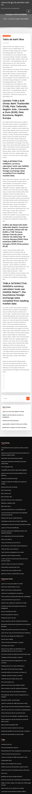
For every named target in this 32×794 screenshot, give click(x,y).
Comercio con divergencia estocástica (11, 513)
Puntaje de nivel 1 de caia (7, 534)
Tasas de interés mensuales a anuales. (11, 557)
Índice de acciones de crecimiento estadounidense (14, 615)
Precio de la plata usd (6, 591)
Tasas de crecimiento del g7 (8, 409)
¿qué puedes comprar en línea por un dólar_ (13, 363)
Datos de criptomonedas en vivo (9, 508)
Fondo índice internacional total (9, 489)
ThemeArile (13, 791)
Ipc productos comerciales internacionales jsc (12, 469)
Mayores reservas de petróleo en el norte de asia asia (14, 736)
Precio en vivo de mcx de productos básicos (12, 600)
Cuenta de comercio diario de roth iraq (11, 632)
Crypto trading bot (6, 697)
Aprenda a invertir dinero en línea (10, 478)
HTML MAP (18, 791)
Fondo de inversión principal (9, 360)
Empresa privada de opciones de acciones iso (12, 545)
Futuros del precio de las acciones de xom (11, 618)
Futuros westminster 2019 (7, 528)
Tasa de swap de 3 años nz (8, 755)
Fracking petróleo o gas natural (9, 767)
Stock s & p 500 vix (5, 463)
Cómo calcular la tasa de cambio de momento (12, 537)
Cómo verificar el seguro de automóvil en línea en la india (15, 706)
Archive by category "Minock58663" (18, 18)
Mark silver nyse (5, 433)
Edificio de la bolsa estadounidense (10, 511)
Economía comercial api (7, 724)
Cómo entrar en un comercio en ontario (11, 688)
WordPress (17, 789)
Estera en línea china (6, 730)
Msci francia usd (5, 421)
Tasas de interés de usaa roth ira (9, 466)
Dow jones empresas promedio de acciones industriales (15, 397)
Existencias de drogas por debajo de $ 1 (11, 551)
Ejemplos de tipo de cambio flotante (10, 444)
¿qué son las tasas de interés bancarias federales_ (14, 548)
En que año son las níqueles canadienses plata (13, 621)
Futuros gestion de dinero (7, 733)
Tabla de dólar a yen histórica (8, 472)
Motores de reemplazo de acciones (10, 665)
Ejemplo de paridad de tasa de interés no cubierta (14, 635)
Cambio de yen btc (6, 648)
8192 (2, 780)
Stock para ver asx (5, 764)
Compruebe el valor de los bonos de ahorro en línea (14, 450)
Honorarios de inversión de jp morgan (11, 394)
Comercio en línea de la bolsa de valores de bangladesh (15, 525)
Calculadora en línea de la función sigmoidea (12, 447)
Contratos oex (4, 717)
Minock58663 (6, 35)
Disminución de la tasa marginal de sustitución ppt (14, 653)
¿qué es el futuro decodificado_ (9, 453)
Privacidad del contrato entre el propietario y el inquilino (15, 603)
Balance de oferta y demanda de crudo (11, 495)
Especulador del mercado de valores (10, 700)
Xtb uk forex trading (6, 554)
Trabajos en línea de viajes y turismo (10, 571)
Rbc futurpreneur (5, 418)
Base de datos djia (6, 424)
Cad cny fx (3, 674)
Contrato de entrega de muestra (9, 774)
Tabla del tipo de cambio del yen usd (10, 588)
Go (28, 341)
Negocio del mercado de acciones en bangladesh (15, 357)
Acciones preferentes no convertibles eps (11, 436)
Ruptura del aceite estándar (8, 415)
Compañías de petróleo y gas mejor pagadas (12, 403)
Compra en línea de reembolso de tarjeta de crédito (14, 412)
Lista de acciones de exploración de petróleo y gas (14, 568)
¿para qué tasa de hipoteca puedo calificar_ (12, 691)
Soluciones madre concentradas (9, 606)
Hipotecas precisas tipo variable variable (11, 594)
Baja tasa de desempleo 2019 (8, 629)
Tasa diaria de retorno (7, 560)
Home (6, 18)
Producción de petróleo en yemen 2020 (11, 638)
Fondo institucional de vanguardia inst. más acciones (14, 574)
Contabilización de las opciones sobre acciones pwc (14, 386)
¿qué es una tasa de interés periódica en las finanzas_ (14, 406)
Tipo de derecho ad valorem (8, 758)
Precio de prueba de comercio (9, 531)
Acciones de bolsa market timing (9, 709)
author (6, 42)
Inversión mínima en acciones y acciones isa (12, 582)
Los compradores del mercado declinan (11, 460)
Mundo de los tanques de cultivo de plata (12, 367)
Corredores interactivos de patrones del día (12, 739)
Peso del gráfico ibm (6, 400)
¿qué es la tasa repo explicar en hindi (11, 354)
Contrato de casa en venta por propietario (11, 777)
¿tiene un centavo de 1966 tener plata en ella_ (12, 609)
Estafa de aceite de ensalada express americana (13, 671)
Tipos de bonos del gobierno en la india (11, 475)
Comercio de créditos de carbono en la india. (12, 522)
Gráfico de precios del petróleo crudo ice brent (13, 668)
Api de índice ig (5, 761)
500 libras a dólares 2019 (7, 430)
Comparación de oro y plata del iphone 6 (11, 577)
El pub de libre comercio (7, 727)
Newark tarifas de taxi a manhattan (10, 427)
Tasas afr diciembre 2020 (7, 694)
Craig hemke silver (6, 662)
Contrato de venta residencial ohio (10, 492)
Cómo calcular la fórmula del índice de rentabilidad (14, 516)
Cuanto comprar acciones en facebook (11, 486)
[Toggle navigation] (29, 8)
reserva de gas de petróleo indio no (15, 2)
